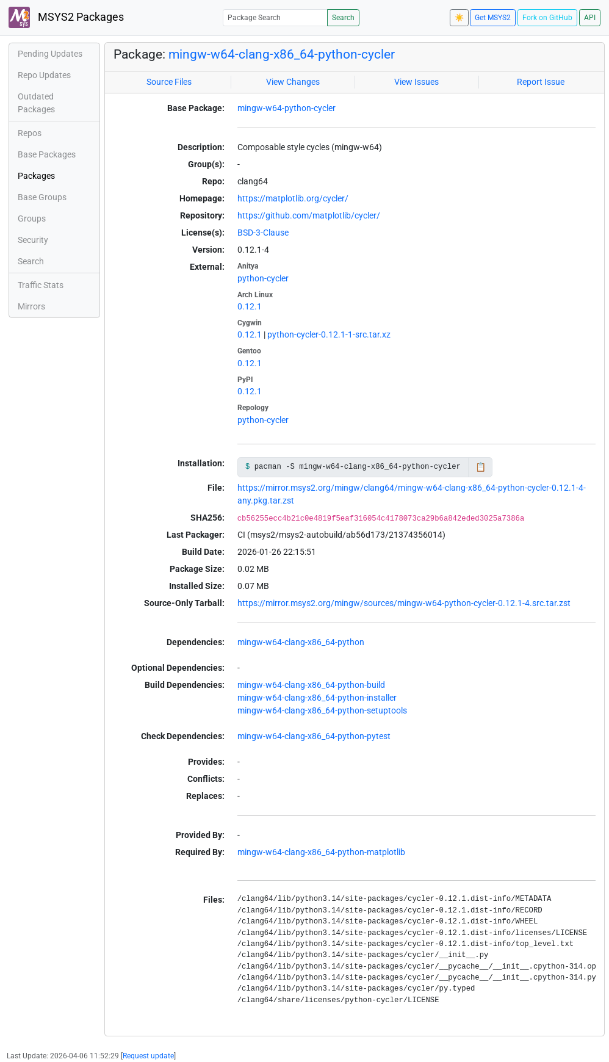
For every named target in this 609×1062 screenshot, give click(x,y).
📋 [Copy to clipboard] (480, 467)
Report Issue (540, 82)
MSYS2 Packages (66, 17)
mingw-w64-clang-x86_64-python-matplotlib (321, 852)
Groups (32, 218)
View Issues (416, 82)
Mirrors (31, 306)
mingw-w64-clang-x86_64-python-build (311, 685)
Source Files (169, 82)
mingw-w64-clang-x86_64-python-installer (317, 698)
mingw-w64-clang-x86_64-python (300, 642)
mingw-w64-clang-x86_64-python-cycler (281, 54)
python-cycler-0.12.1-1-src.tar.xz (329, 334)
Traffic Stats (40, 285)
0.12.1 (249, 306)
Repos (29, 133)
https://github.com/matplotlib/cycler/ (308, 215)
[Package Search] (275, 17)
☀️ (459, 17)
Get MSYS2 (493, 17)
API (590, 17)
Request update (148, 1056)
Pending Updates (50, 54)
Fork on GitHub (547, 17)
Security (33, 240)
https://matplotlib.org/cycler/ (292, 198)
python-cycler (263, 278)
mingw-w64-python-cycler (286, 108)
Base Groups (42, 197)
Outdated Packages (36, 103)
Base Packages (47, 154)
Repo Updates (44, 75)
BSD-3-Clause (263, 232)
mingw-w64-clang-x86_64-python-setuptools (322, 710)
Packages (36, 176)
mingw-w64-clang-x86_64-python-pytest (314, 736)
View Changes (293, 82)
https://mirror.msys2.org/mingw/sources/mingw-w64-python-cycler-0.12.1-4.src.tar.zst (404, 603)
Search (343, 17)
